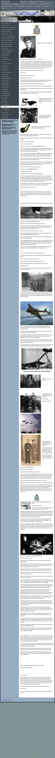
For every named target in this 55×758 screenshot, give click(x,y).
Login (52, 699)
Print (3, 699)
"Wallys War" (22, 692)
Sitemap (6, 699)
